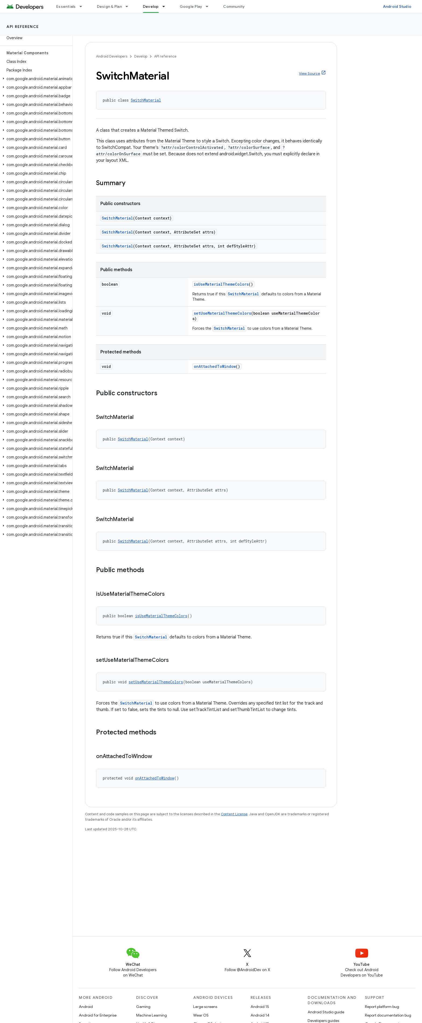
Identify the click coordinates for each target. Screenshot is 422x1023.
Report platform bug (382, 1006)
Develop (140, 56)
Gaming (143, 1006)
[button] (35, 78)
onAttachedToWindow (215, 366)
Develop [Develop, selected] (151, 6)
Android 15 (260, 1006)
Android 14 (260, 1015)
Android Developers (111, 56)
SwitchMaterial (146, 100)
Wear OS (201, 1015)
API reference (22, 26)
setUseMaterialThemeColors (222, 313)
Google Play (191, 6)
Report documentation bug (388, 1015)
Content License (234, 814)
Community (234, 6)
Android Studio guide (326, 1012)
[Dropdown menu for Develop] (166, 6)
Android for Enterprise (98, 1015)
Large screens (205, 1006)
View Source (309, 73)
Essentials (66, 6)
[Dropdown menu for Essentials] (83, 6)
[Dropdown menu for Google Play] (209, 6)
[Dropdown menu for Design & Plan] (129, 6)
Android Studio (397, 6)
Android (86, 1006)
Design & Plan (109, 6)
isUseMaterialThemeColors (221, 284)
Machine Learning (151, 1015)
